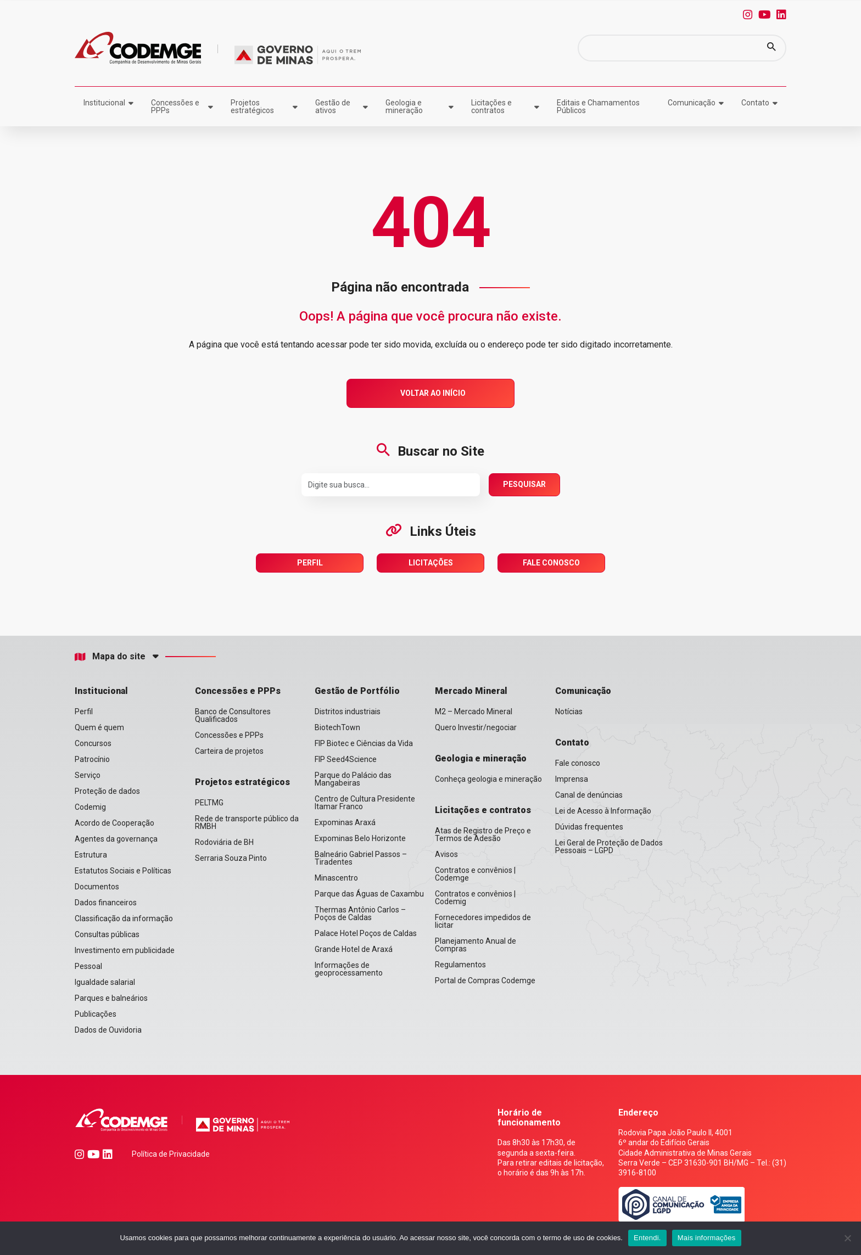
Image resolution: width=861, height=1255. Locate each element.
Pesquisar (524, 484)
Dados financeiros (106, 902)
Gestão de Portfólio (357, 691)
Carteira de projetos (229, 751)
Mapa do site (110, 656)
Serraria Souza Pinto (231, 858)
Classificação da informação (124, 918)
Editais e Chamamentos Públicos (598, 106)
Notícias (569, 711)
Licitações (431, 562)
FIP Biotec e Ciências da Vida (364, 743)
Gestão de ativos (332, 106)
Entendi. (647, 1238)
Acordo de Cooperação (114, 823)
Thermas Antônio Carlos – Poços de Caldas (360, 913)
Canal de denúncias (589, 795)
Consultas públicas (107, 934)
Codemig (90, 807)
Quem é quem (99, 727)
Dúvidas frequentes (589, 827)
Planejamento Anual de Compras (475, 945)
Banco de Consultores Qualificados (233, 715)
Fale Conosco (551, 562)
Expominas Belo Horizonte (360, 838)
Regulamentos (460, 964)
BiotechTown (337, 727)
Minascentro (336, 878)
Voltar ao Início (433, 393)
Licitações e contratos (491, 106)
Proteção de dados (107, 791)
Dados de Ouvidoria (108, 1030)
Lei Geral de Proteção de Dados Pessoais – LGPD (609, 846)
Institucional (104, 102)
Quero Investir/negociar (476, 727)
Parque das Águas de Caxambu (369, 894)
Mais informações (707, 1238)
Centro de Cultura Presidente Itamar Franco (365, 802)
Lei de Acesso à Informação (603, 811)
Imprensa (571, 779)
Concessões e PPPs (175, 106)
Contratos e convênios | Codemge (475, 874)
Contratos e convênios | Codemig (475, 897)
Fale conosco (577, 763)
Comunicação (691, 102)
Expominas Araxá (345, 822)
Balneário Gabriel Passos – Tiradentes (361, 858)
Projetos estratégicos (252, 106)
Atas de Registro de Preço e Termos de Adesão (483, 834)
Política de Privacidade (171, 1154)
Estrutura (91, 855)
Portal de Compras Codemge (485, 980)
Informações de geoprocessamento (349, 969)
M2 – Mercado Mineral (473, 711)
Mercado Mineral (471, 691)
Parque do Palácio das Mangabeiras (353, 779)
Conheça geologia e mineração (488, 779)
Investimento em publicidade (125, 950)
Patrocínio (92, 759)
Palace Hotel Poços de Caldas (366, 933)
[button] (771, 48)
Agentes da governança (116, 839)
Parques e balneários (111, 998)
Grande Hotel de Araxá (354, 949)
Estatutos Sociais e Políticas (123, 871)
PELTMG (209, 802)
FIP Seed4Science (346, 759)
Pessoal (88, 966)
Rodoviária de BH (224, 842)
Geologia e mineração (404, 106)
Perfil (310, 562)
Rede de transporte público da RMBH (247, 822)
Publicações (95, 1014)
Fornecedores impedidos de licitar (483, 921)
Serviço (87, 775)
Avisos (446, 854)
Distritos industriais (348, 711)
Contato (755, 102)
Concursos (93, 743)
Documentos (97, 886)
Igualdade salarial (105, 982)
